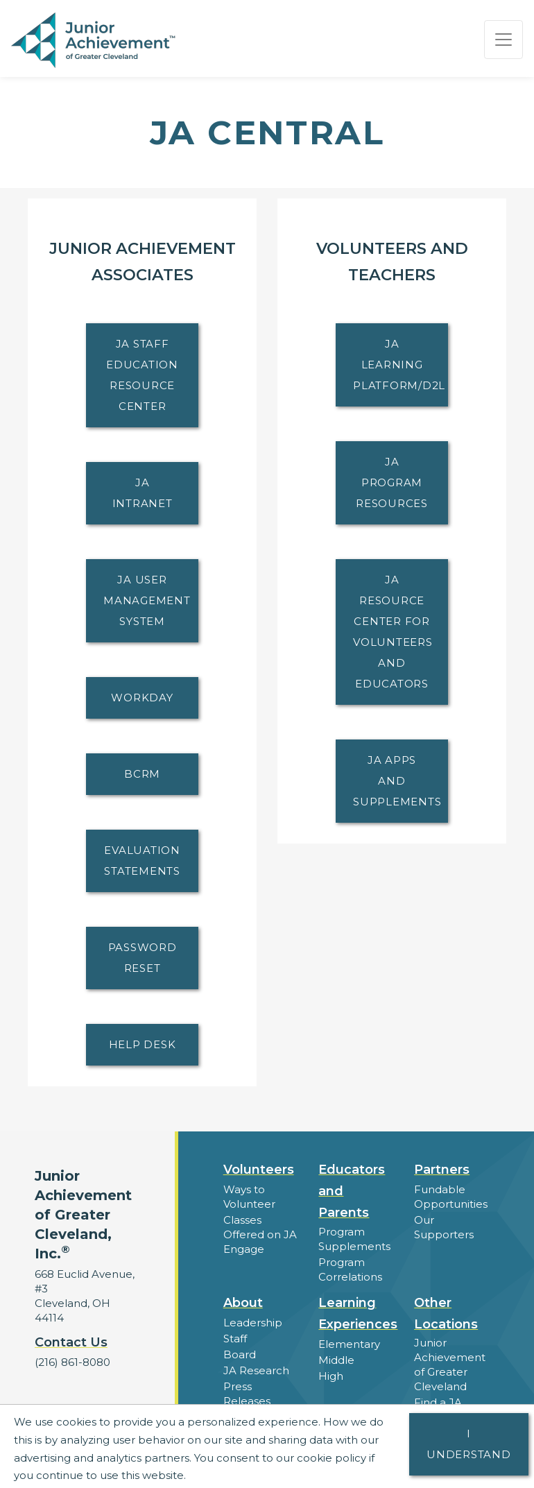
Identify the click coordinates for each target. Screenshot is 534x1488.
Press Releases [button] (246, 1394)
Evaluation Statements (142, 861)
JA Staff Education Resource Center (142, 375)
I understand (469, 1444)
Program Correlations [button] (350, 1269)
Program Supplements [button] (354, 1239)
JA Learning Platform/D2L (399, 364)
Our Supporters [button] (444, 1227)
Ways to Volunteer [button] (249, 1197)
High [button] (330, 1376)
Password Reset (142, 958)
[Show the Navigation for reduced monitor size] (503, 39)
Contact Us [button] (71, 1342)
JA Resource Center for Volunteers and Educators (393, 631)
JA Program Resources (392, 482)
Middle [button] (336, 1360)
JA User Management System (147, 600)
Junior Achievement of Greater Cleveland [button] (449, 1364)
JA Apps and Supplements (397, 780)
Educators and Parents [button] (351, 1191)
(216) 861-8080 (72, 1362)
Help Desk (142, 1044)
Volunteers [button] (258, 1169)
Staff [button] (235, 1338)
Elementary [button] (349, 1344)
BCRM (142, 773)
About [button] (243, 1302)
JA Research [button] (256, 1370)
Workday (142, 697)
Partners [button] (442, 1169)
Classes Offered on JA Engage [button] (260, 1234)
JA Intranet (142, 493)
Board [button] (239, 1354)
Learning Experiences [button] (357, 1313)
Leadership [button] (252, 1322)
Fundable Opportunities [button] (451, 1197)
